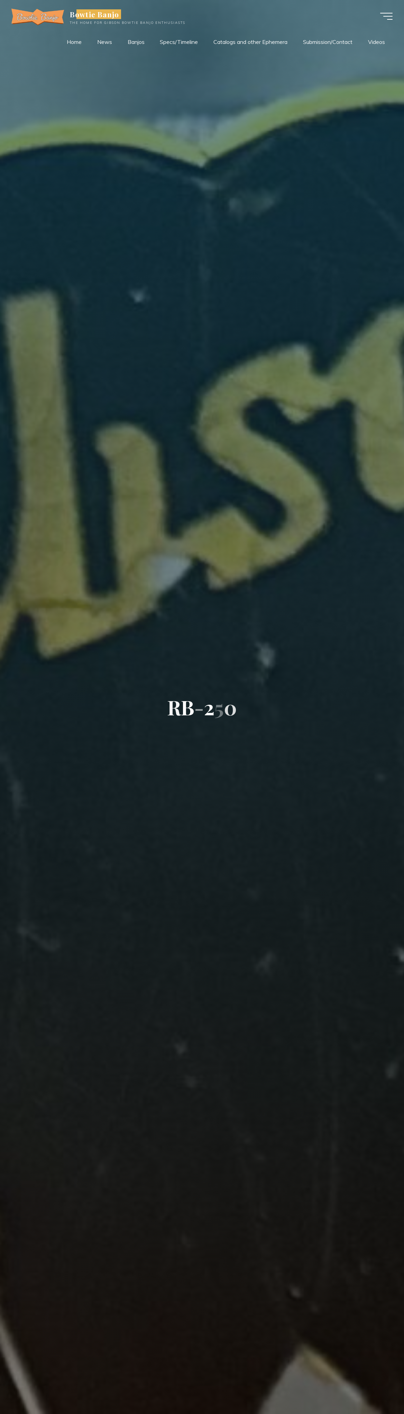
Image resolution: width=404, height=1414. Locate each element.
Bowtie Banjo (97, 14)
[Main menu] (384, 16)
